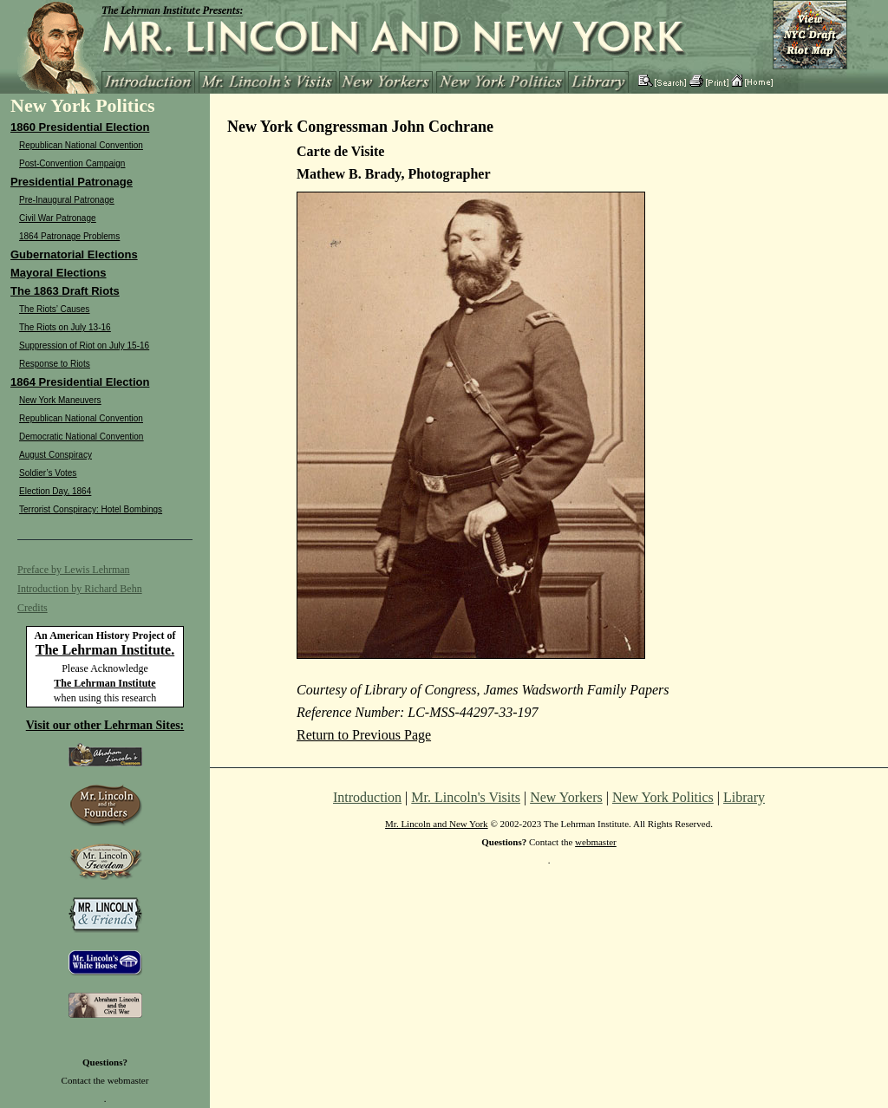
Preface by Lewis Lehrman (73, 570)
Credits (32, 608)
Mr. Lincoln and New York (436, 823)
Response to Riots (54, 363)
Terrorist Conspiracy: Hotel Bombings (90, 509)
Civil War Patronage (57, 218)
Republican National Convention (81, 145)
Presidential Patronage (71, 181)
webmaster (128, 1080)
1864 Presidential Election (79, 381)
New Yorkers (566, 797)
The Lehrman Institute (104, 683)
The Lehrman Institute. (105, 649)
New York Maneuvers (60, 400)
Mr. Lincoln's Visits (465, 797)
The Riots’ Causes (54, 309)
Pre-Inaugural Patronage (66, 200)
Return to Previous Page (364, 734)
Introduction (367, 797)
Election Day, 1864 (55, 491)
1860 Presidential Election (79, 127)
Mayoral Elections (58, 272)
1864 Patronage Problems (69, 236)
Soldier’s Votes (47, 473)
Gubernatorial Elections (74, 254)
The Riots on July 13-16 (65, 327)
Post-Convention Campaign (72, 163)
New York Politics (663, 797)
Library (744, 797)
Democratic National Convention (81, 436)
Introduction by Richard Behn (79, 589)
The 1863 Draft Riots (65, 290)
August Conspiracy (55, 454)
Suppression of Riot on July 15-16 (84, 345)
